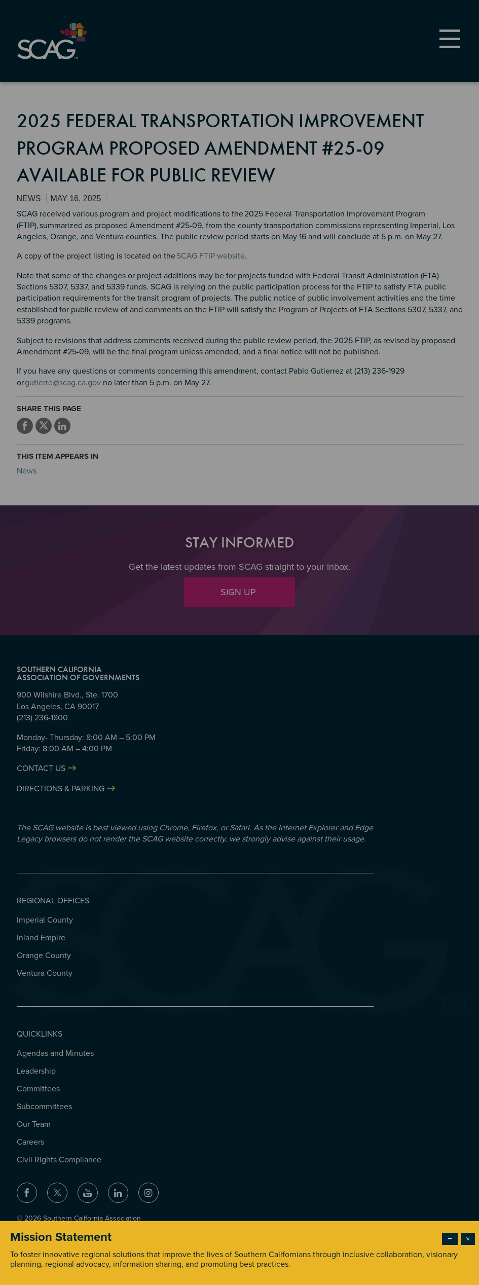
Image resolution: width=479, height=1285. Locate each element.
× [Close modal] (468, 1239)
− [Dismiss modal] (450, 1239)
